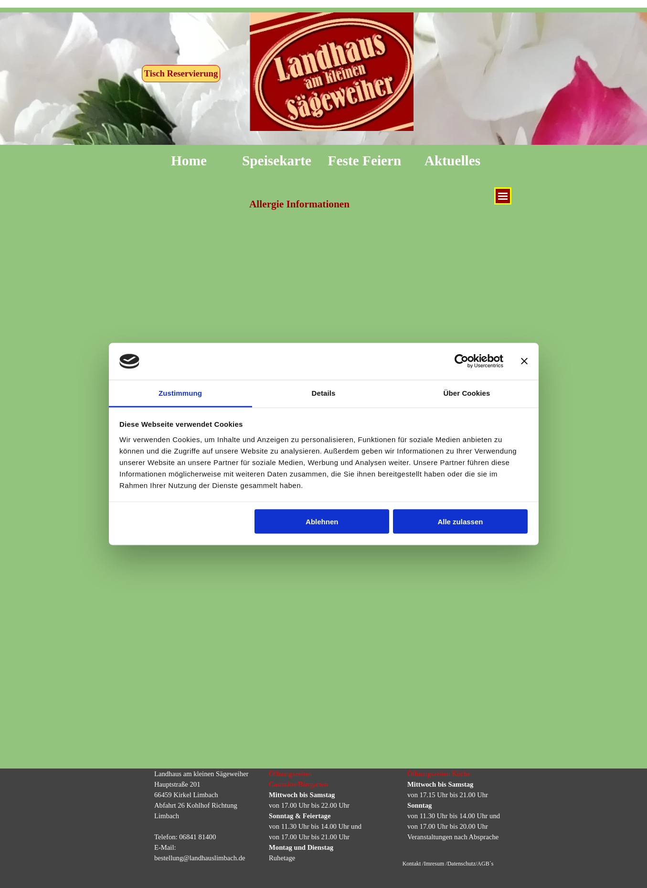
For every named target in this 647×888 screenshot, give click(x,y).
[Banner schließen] (524, 361)
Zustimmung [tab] (180, 393)
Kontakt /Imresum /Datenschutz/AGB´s (448, 863)
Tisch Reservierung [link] (181, 73)
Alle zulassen (460, 522)
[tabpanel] (207, 816)
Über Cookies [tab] (467, 393)
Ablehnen (322, 522)
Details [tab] (324, 393)
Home (189, 160)
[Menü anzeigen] (502, 196)
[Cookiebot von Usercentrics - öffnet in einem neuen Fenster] (461, 361)
